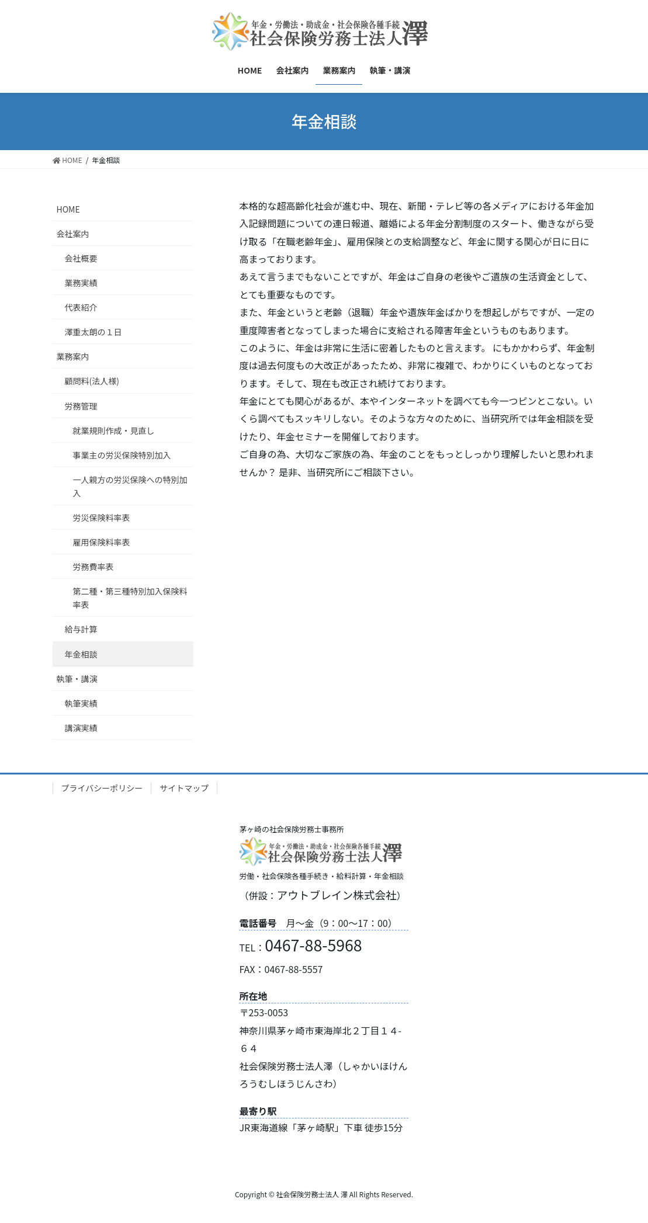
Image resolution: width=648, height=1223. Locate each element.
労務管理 (81, 406)
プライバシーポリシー (102, 788)
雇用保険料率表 (101, 542)
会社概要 (81, 258)
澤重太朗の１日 (93, 332)
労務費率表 (93, 566)
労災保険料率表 (101, 517)
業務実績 (81, 283)
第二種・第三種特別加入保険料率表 (130, 597)
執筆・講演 (77, 679)
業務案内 (73, 356)
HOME (68, 209)
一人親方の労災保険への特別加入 (130, 486)
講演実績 (81, 728)
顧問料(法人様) (92, 381)
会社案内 (73, 233)
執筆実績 (81, 703)
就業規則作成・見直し (114, 430)
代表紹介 (81, 307)
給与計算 (81, 629)
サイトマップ (184, 788)
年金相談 (81, 654)
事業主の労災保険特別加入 (122, 455)
